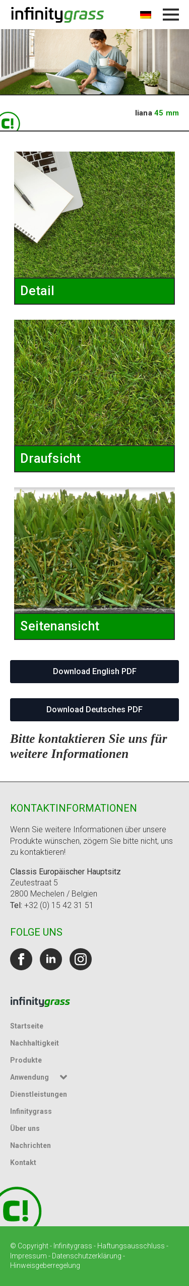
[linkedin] (51, 959)
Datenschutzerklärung (86, 1256)
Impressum (28, 1256)
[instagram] (81, 959)
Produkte (26, 1060)
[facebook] (21, 959)
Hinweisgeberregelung (45, 1265)
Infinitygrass (31, 1111)
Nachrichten (30, 1145)
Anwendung (29, 1077)
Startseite (26, 1026)
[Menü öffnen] (171, 15)
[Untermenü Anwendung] (65, 1077)
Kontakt (23, 1163)
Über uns (25, 1128)
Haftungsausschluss (131, 1246)
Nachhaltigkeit (34, 1043)
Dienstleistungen (38, 1094)
